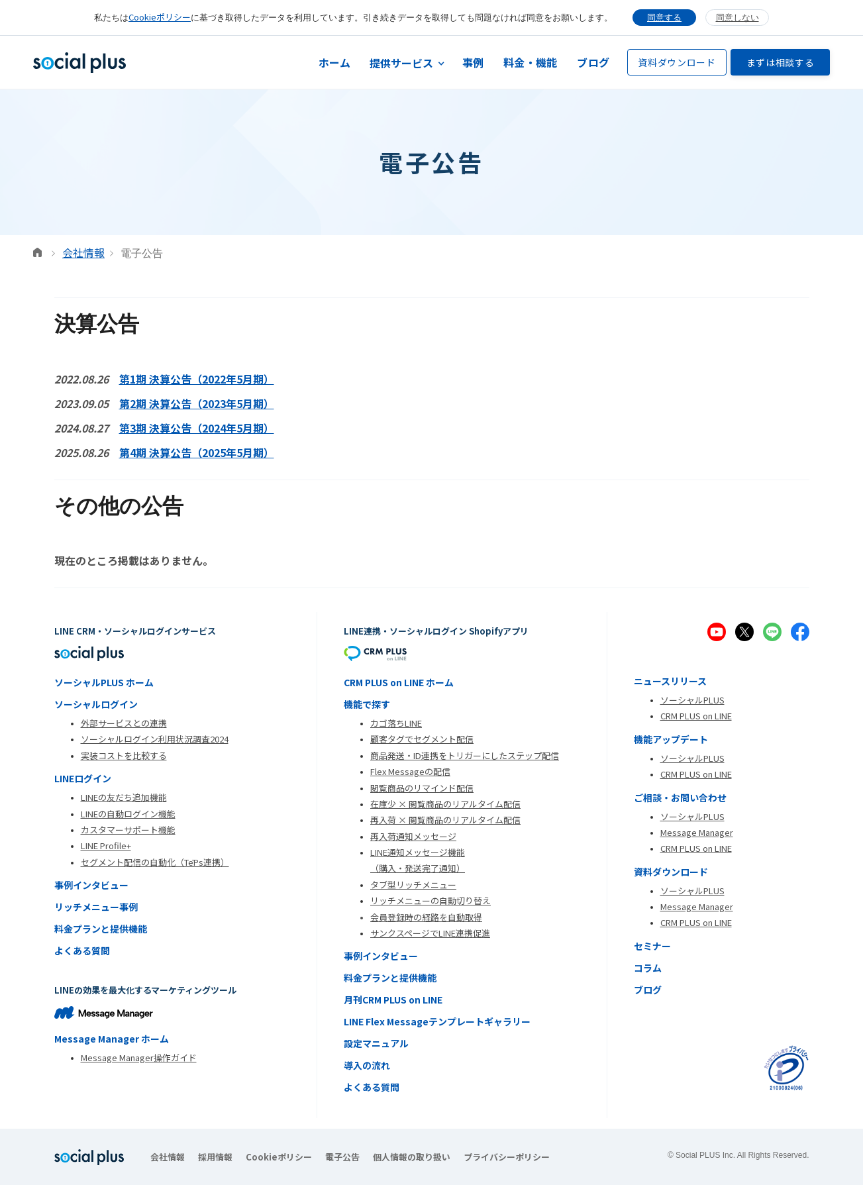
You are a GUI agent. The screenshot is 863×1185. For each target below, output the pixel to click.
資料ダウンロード (677, 62)
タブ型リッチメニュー (413, 884)
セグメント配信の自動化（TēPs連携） (155, 862)
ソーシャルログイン (96, 704)
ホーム (335, 62)
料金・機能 (530, 62)
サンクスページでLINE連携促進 (430, 933)
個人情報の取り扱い (411, 1157)
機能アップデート (671, 739)
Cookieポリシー (159, 17)
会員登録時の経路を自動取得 (426, 917)
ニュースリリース (670, 681)
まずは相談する (780, 62)
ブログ (593, 62)
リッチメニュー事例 (96, 906)
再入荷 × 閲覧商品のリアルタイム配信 (445, 819)
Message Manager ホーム (111, 1038)
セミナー (652, 946)
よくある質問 (82, 950)
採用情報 (215, 1157)
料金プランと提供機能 (100, 928)
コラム (648, 967)
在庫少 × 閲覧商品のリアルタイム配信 (445, 804)
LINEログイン (82, 778)
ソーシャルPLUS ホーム (104, 682)
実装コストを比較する (124, 755)
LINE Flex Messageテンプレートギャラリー (437, 1021)
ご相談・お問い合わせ (680, 797)
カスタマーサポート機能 (128, 829)
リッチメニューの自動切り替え (430, 900)
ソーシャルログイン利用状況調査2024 (154, 739)
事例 (473, 62)
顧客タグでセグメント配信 (422, 739)
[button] (406, 62)
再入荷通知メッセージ (413, 836)
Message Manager (696, 832)
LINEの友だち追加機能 (124, 797)
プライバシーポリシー (507, 1157)
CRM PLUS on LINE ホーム (399, 682)
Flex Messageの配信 (410, 771)
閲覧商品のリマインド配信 (422, 788)
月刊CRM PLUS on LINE (393, 999)
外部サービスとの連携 (124, 723)
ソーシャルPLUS (692, 700)
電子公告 (342, 1157)
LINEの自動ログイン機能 (128, 813)
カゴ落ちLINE (396, 723)
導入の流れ (367, 1065)
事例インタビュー (91, 885)
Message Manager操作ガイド (139, 1057)
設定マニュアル (376, 1043)
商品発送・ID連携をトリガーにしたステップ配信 (464, 755)
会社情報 (83, 252)
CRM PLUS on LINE (696, 715)
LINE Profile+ (106, 845)
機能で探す (367, 704)
